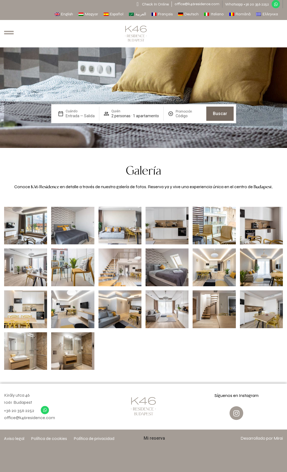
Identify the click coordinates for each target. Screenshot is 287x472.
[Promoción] (189, 116)
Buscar (220, 113)
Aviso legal (14, 438)
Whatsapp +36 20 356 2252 (247, 4)
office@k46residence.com (197, 4)
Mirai (278, 438)
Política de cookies (49, 438)
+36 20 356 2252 (19, 410)
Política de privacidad (94, 438)
